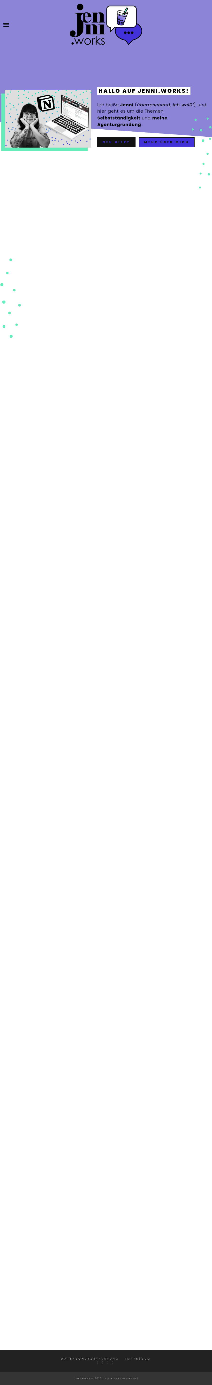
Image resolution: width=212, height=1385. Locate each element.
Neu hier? (116, 142)
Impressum (138, 1358)
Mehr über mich (166, 142)
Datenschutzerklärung (90, 1358)
